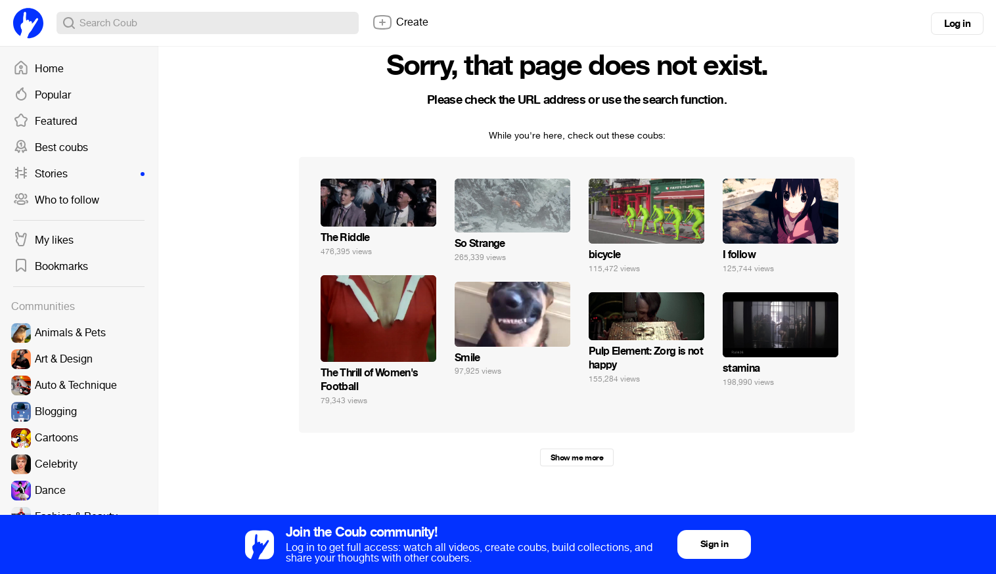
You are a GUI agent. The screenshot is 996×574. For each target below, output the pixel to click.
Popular (42, 95)
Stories (79, 174)
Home (38, 69)
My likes (43, 240)
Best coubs (50, 148)
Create (400, 22)
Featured (45, 121)
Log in (957, 23)
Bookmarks (50, 266)
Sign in (714, 544)
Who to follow (56, 200)
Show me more (577, 458)
